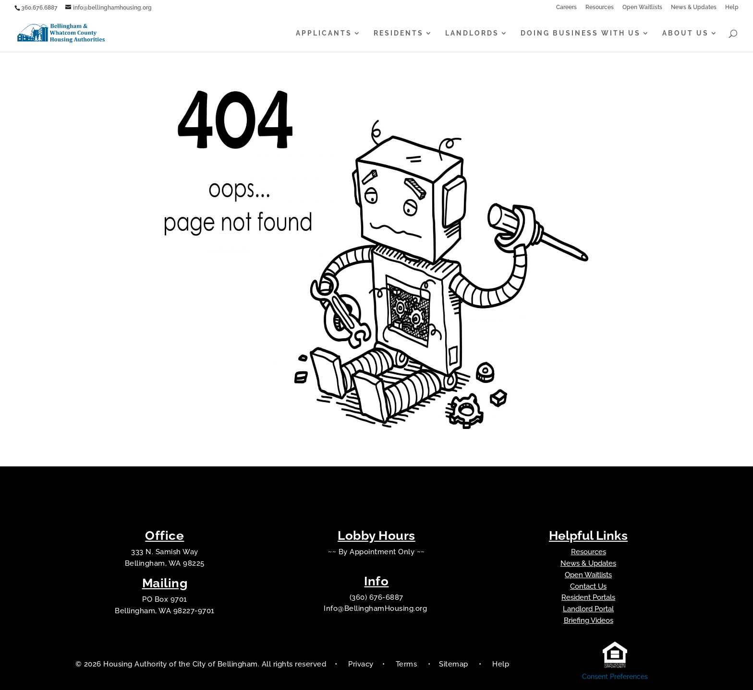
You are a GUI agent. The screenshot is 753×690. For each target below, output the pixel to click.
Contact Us (588, 586)
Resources (599, 7)
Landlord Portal (588, 609)
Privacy (361, 664)
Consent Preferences (615, 676)
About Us (685, 33)
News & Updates (694, 7)
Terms (406, 664)
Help (732, 7)
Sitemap (454, 664)
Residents (399, 33)
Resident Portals (588, 597)
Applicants (324, 33)
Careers (566, 7)
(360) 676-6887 (376, 597)
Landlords (472, 33)
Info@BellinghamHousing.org (376, 608)
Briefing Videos (588, 620)
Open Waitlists (642, 7)
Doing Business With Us (581, 33)
